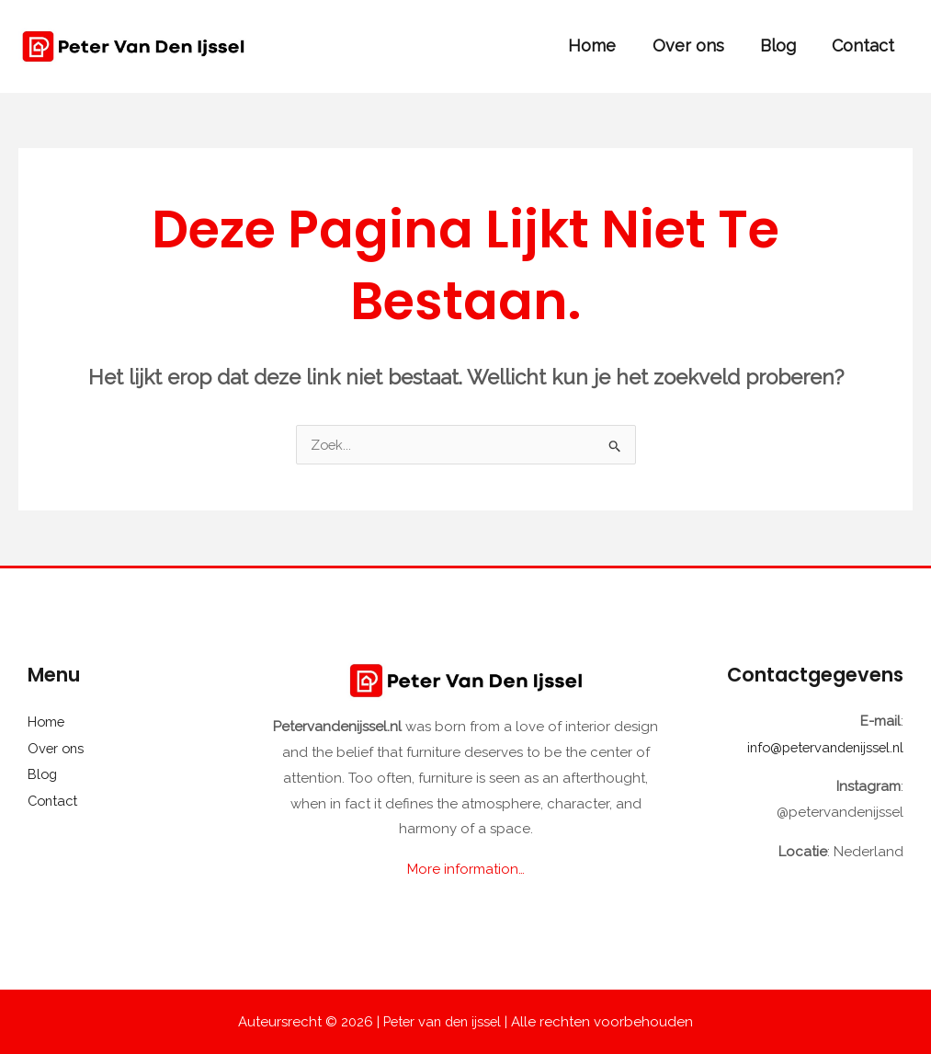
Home (603, 45)
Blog (782, 45)
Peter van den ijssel (442, 1021)
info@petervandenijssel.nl (820, 747)
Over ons (696, 45)
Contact (865, 45)
